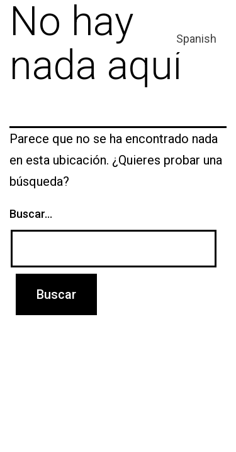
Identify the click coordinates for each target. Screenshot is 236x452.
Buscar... (30, 213)
